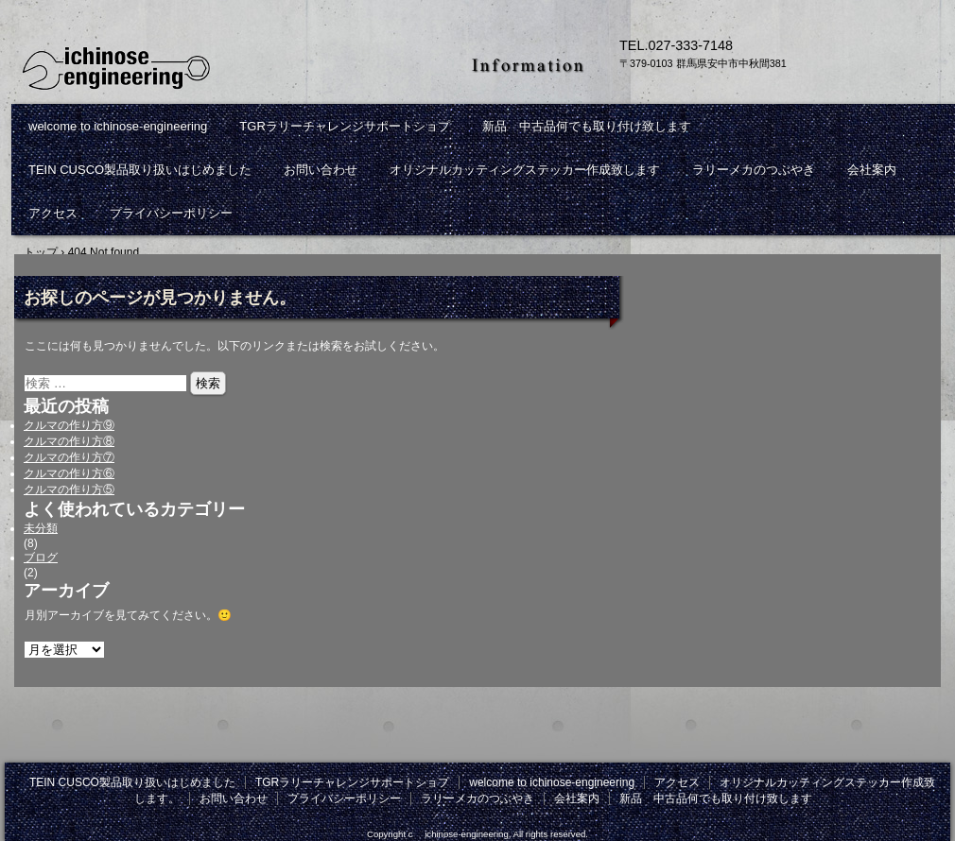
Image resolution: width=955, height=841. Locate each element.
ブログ (41, 557)
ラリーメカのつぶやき (753, 170)
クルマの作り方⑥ (69, 473)
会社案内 (871, 170)
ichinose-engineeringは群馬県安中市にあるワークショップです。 (231, 66)
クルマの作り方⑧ (69, 441)
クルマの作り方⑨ (69, 425)
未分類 (41, 528)
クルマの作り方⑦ (69, 457)
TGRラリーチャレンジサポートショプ (344, 126)
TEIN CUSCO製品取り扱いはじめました (140, 170)
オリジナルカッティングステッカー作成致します (525, 170)
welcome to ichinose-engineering (117, 126)
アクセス (53, 213)
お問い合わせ (320, 170)
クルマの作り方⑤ (69, 489)
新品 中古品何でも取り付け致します (586, 126)
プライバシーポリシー (171, 213)
